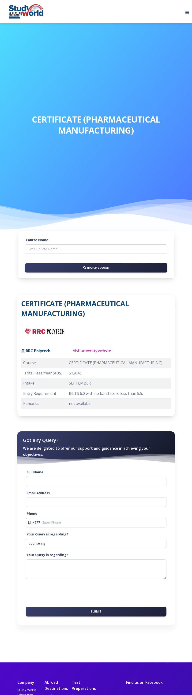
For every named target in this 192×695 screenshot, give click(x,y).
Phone (32, 513)
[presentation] (61, 592)
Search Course (96, 268)
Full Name (35, 472)
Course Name (37, 240)
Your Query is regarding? (47, 534)
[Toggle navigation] (185, 11)
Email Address (38, 493)
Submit (96, 611)
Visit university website (92, 350)
